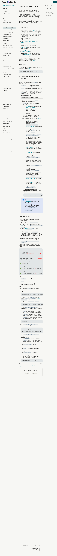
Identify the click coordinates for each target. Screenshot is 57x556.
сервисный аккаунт (33, 280)
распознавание (24, 25)
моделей (34, 30)
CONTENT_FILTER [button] (27, 352)
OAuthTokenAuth (29, 172)
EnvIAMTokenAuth (30, 126)
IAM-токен (28, 106)
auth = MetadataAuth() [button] (36, 165)
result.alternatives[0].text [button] (31, 324)
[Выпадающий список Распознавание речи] (8, 50)
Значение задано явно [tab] (26, 95)
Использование (48, 15)
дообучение (24, 47)
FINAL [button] (25, 348)
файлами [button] (27, 38)
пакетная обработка (25, 51)
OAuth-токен (28, 112)
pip (29, 68)
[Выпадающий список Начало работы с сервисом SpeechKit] (8, 47)
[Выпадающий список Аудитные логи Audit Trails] (8, 122)
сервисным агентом (30, 147)
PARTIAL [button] (25, 340)
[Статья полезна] (51, 5)
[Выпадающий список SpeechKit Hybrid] (8, 55)
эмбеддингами (28, 39)
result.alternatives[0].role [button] (31, 307)
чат (22, 32)
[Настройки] (47, 5)
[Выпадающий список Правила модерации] (8, 118)
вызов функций (27, 54)
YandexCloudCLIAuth (30, 178)
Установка (47, 10)
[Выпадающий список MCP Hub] (8, 19)
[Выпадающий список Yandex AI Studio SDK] (8, 26)
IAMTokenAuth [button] (32, 207)
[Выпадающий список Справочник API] (8, 76)
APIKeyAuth (28, 119)
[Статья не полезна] (53, 5)
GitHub (33, 60)
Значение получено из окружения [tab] (29, 97)
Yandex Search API (35, 44)
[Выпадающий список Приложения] (8, 78)
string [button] (25, 103)
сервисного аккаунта (30, 107)
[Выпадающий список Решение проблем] (8, 40)
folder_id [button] (23, 85)
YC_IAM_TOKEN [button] (28, 210)
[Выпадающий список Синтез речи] (8, 52)
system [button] (25, 314)
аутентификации (25, 283)
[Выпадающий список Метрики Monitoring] (8, 123)
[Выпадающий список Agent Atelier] (8, 17)
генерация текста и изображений (28, 28)
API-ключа (35, 109)
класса (26, 228)
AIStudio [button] (35, 82)
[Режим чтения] (45, 5)
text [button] (33, 301)
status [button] (36, 301)
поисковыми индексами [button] (30, 45)
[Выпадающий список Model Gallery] (8, 15)
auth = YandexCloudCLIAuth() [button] (31, 187)
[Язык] (49, 5)
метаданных (28, 162)
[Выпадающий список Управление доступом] (8, 120)
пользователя (32, 181)
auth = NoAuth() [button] (35, 170)
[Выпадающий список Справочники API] (8, 24)
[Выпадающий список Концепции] (8, 73)
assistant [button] (26, 317)
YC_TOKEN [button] (33, 130)
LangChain (29, 56)
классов (39, 118)
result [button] (26, 232)
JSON (22, 225)
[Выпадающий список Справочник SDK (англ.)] (9, 33)
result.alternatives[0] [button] (30, 298)
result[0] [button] (29, 229)
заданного (32, 182)
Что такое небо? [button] (34, 222)
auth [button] (22, 88)
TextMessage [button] (31, 228)
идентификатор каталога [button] (33, 85)
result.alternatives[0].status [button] (31, 334)
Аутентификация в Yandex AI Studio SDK (50, 13)
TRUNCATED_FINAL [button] (27, 344)
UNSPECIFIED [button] (26, 338)
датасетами (28, 50)
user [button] (25, 311)
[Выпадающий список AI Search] (8, 20)
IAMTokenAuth (29, 152)
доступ (31, 149)
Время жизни (28, 201)
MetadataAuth (29, 159)
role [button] (30, 301)
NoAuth (27, 166)
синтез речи (32, 25)
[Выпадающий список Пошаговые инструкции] (8, 22)
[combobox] (29, 2)
